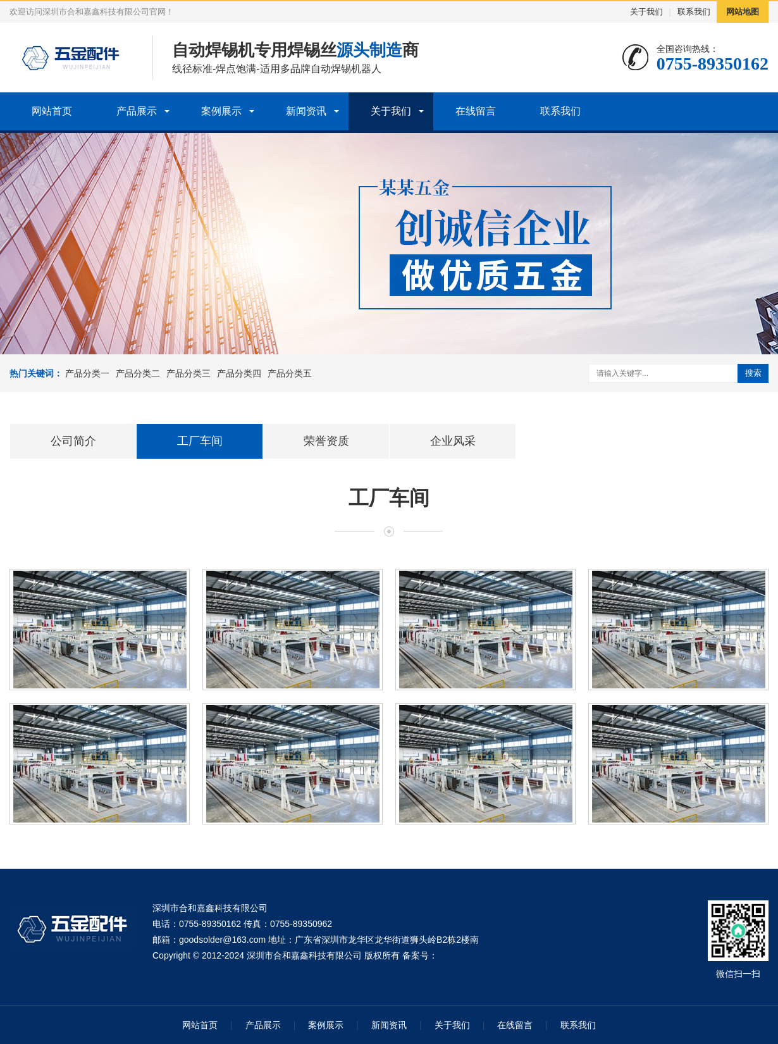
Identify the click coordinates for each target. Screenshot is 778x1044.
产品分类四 (239, 373)
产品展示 (136, 111)
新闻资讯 (306, 111)
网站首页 (52, 111)
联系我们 (693, 11)
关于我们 (646, 11)
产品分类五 (290, 373)
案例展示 (221, 111)
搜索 (753, 373)
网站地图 (742, 11)
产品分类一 (87, 373)
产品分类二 (138, 373)
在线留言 (475, 111)
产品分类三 (188, 373)
